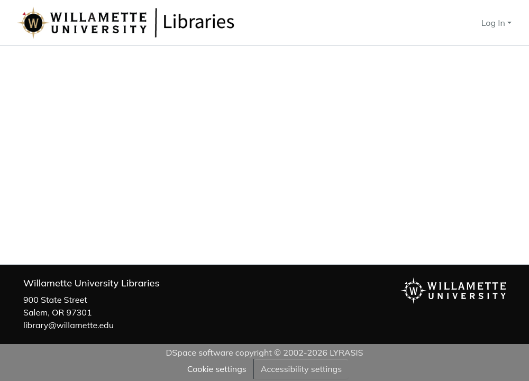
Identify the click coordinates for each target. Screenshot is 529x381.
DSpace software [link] (199, 352)
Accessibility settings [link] (301, 369)
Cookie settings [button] (217, 369)
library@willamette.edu (68, 325)
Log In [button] (494, 22)
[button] (161, 22)
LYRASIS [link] (346, 352)
